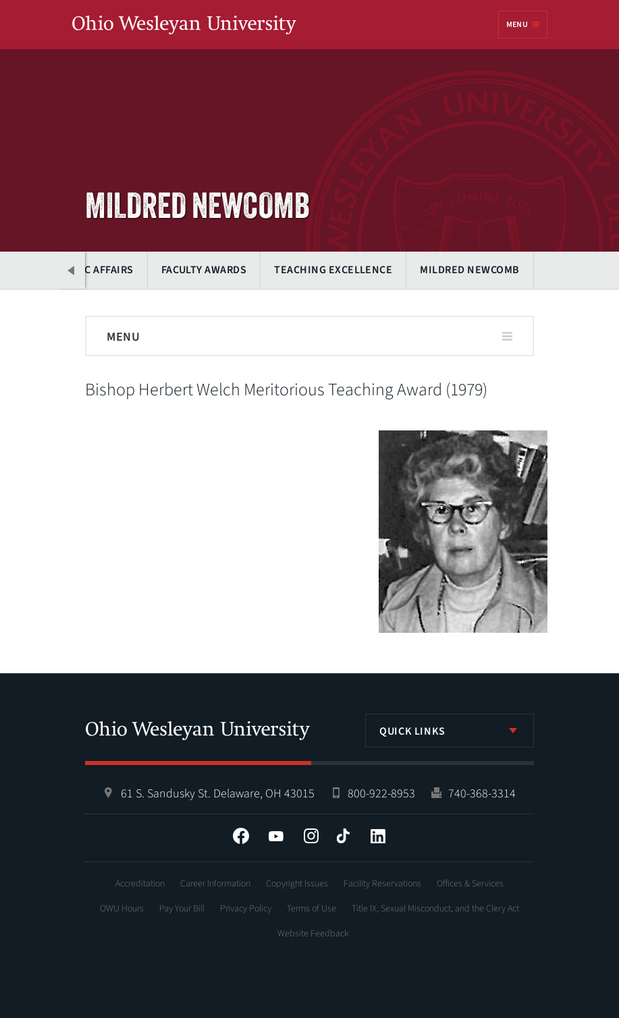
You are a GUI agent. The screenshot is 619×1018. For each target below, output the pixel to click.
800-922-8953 (381, 793)
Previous (71, 270)
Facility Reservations (382, 883)
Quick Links (412, 731)
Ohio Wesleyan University (184, 25)
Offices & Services (470, 883)
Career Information (215, 883)
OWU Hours (122, 908)
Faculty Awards (204, 269)
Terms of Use (311, 908)
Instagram (311, 836)
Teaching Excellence (333, 269)
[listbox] (449, 730)
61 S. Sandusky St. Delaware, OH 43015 (218, 793)
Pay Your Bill (182, 908)
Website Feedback (313, 933)
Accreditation (140, 883)
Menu (517, 24)
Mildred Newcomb (469, 269)
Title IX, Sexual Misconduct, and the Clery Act (435, 908)
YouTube (276, 836)
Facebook (241, 836)
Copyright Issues (297, 883)
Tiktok (343, 836)
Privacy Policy (245, 908)
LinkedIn (378, 836)
